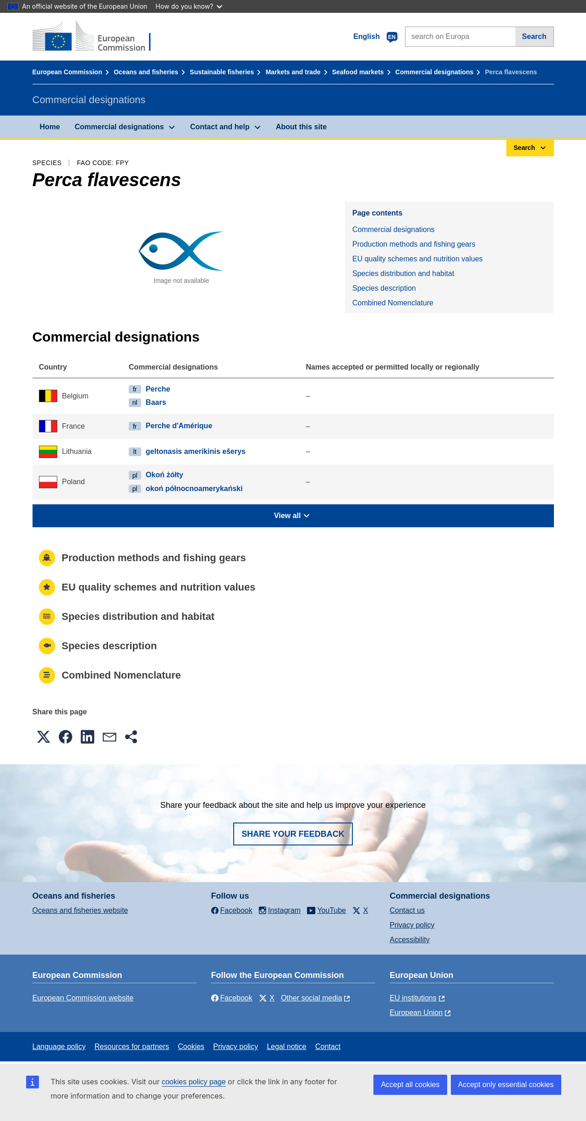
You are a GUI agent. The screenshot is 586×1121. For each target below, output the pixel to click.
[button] (43, 737)
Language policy (59, 1046)
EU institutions (413, 998)
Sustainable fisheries (222, 72)
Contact (327, 1046)
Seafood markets (358, 72)
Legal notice (286, 1046)
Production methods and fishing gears (414, 244)
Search (534, 36)
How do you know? (189, 6)
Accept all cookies (410, 1084)
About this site (301, 127)
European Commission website (83, 998)
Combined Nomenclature (392, 303)
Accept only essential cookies (506, 1084)
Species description (384, 288)
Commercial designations (434, 72)
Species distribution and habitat (403, 273)
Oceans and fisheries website (80, 910)
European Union (416, 1012)
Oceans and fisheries (146, 72)
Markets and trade (293, 72)
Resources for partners (131, 1046)
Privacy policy (412, 925)
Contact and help (220, 127)
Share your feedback (293, 834)
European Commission (67, 72)
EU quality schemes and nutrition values (417, 259)
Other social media (311, 998)
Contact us (407, 910)
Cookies (191, 1046)
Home (50, 127)
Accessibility (410, 940)
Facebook (231, 998)
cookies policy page (194, 1082)
